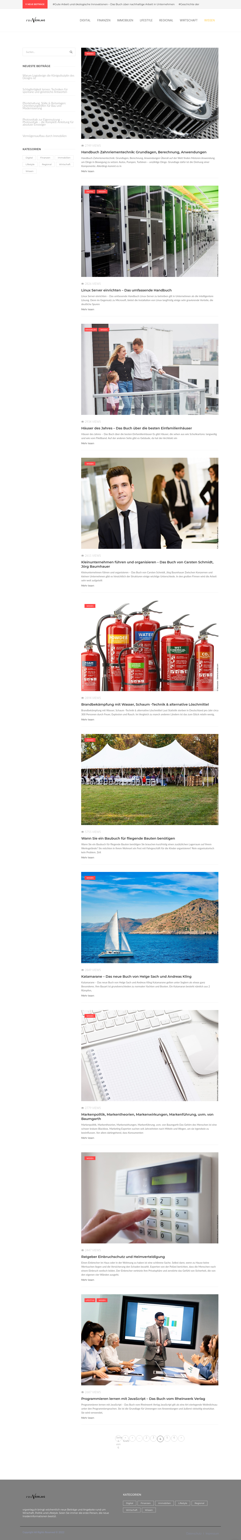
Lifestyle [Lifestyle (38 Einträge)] (30, 164)
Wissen (90, 54)
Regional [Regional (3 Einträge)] (47, 164)
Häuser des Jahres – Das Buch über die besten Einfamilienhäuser (136, 428)
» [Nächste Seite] (181, 1437)
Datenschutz (194, 1533)
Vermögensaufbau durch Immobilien (45, 135)
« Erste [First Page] (126, 1439)
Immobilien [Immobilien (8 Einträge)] (64, 157)
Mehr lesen (87, 171)
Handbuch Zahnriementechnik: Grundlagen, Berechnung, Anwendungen (143, 152)
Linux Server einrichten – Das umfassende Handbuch (126, 290)
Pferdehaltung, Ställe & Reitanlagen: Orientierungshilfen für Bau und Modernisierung (44, 105)
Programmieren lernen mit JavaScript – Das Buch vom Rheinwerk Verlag (143, 1399)
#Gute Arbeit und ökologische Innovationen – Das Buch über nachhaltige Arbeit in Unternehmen (114, 4)
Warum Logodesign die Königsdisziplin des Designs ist (48, 77)
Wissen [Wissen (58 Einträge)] (29, 171)
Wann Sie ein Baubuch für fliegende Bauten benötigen (128, 838)
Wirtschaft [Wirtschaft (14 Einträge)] (64, 164)
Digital (90, 191)
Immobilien (90, 330)
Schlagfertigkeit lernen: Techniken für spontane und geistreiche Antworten (45, 91)
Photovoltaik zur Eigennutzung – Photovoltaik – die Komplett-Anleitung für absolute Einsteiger (48, 122)
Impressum (212, 1533)
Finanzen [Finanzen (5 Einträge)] (45, 157)
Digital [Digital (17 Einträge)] (29, 157)
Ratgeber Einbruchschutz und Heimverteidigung (123, 1257)
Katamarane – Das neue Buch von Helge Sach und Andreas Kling (136, 977)
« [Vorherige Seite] (132, 1437)
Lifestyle (90, 1300)
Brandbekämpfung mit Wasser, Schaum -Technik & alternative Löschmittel (145, 704)
